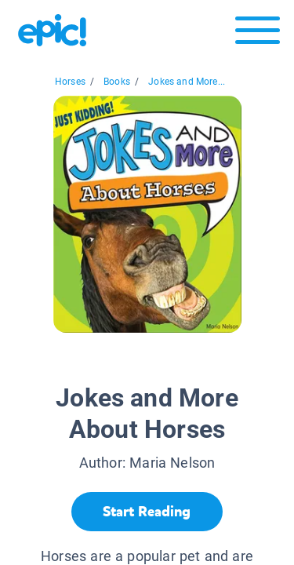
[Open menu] (257, 34)
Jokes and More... (186, 81)
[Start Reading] (147, 511)
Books (116, 81)
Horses (70, 81)
